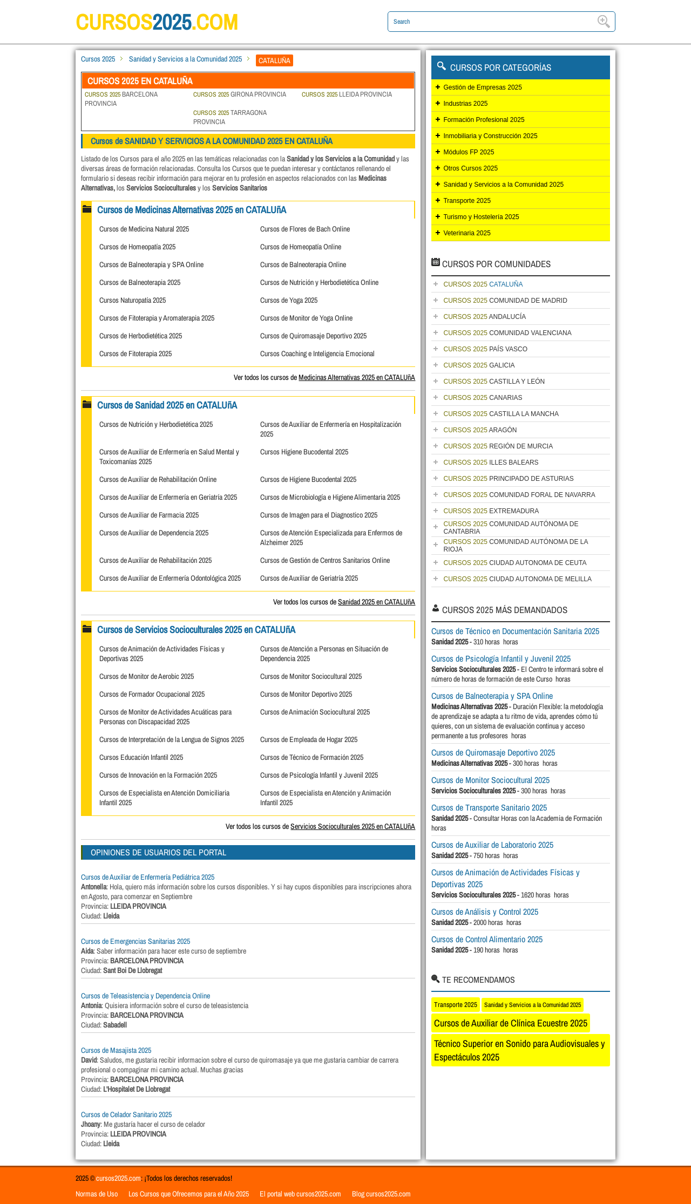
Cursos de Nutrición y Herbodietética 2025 (156, 424)
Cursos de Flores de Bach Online (305, 229)
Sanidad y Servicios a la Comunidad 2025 (185, 59)
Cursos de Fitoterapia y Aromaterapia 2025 (156, 318)
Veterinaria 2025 (466, 233)
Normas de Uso (97, 1194)
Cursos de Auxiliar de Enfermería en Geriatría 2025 (168, 497)
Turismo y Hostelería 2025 (481, 217)
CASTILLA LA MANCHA (500, 414)
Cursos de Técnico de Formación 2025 (311, 757)
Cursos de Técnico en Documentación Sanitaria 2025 (515, 631)
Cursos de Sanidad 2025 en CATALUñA (167, 405)
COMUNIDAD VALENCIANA (507, 333)
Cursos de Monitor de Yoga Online (306, 318)
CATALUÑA (483, 284)
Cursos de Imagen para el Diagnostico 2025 (318, 515)
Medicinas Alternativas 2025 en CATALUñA (357, 377)
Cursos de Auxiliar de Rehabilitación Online (157, 479)
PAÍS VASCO (485, 349)
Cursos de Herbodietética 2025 (140, 336)
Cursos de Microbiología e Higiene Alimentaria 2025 (330, 497)
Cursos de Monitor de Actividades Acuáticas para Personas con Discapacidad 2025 (165, 716)
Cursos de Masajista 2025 (116, 1050)
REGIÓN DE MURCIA (498, 446)
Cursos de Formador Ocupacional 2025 (152, 694)
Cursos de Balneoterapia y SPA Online (151, 264)
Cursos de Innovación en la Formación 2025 (158, 775)
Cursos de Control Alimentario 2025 (487, 939)
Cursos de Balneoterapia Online (303, 264)
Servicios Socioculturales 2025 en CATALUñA (352, 826)
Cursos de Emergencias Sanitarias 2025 (135, 941)
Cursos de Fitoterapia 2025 (135, 353)
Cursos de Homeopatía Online (300, 246)
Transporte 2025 (467, 201)
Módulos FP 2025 (468, 152)
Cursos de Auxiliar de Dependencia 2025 (153, 533)
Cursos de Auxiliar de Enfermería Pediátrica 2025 (147, 877)
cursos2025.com (118, 1178)
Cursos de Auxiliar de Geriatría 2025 (309, 578)
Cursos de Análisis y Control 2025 (484, 911)
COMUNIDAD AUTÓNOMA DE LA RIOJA (515, 545)
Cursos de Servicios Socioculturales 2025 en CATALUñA (196, 629)
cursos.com (157, 22)
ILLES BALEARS (490, 462)
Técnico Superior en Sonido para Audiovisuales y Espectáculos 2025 (519, 1050)
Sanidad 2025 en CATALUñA (376, 602)
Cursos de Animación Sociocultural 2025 (315, 712)
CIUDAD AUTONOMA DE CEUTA (514, 563)
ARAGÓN (480, 430)
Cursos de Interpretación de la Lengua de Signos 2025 (171, 739)
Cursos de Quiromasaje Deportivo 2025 (313, 336)
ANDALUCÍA (484, 317)
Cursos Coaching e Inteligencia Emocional (317, 353)
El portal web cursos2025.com (300, 1194)
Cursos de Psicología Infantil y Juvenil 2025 (319, 775)
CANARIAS (482, 398)
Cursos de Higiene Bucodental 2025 (308, 479)
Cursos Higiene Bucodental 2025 (304, 452)
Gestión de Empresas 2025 (482, 87)
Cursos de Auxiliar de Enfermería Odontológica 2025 (170, 578)
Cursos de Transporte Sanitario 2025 (489, 807)
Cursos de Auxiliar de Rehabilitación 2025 (155, 560)
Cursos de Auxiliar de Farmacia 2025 (149, 515)
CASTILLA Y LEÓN (494, 381)
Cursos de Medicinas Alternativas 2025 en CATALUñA (191, 209)
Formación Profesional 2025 (483, 120)
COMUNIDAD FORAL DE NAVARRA (519, 495)
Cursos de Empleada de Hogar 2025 (308, 739)
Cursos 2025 (98, 59)
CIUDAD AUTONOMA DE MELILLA (517, 579)
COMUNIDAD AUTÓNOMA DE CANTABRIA (510, 527)
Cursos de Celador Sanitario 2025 (126, 1114)
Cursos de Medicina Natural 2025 (144, 229)
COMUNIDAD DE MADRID (505, 300)
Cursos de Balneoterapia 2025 (139, 282)
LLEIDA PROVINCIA (347, 94)
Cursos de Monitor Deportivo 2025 (306, 694)
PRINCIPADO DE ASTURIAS (508, 478)
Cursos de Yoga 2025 (288, 300)
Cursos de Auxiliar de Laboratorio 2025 (492, 845)
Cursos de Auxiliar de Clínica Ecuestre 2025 (510, 1023)
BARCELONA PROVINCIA (121, 99)
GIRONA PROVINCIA (239, 94)
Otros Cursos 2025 (470, 168)
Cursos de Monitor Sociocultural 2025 (311, 676)
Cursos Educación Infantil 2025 (141, 757)
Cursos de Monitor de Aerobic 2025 (146, 676)
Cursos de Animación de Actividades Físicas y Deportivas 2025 (505, 878)
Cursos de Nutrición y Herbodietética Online (319, 282)
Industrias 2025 (465, 103)
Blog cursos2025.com (381, 1194)
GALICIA (478, 365)
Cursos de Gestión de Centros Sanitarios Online (325, 560)
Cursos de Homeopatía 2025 (137, 246)
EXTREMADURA (491, 511)
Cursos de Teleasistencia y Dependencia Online (145, 996)
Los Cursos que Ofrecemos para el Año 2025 (188, 1194)
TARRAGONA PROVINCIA (229, 117)
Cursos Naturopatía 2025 (132, 300)
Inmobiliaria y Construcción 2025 (490, 136)
